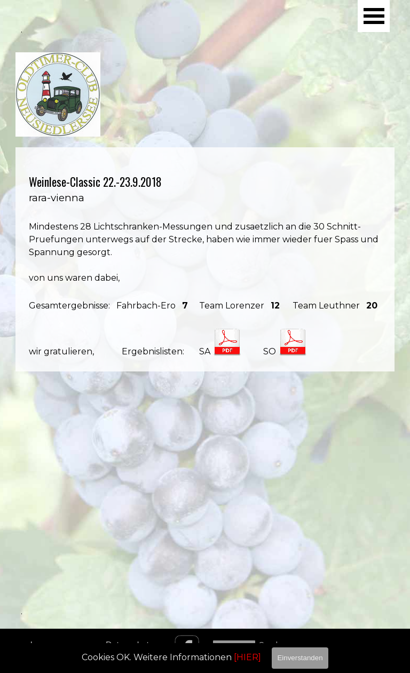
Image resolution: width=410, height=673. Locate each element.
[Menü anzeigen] (374, 16)
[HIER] (247, 657)
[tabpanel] (205, 259)
